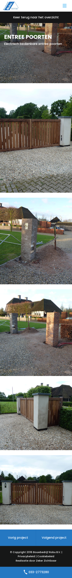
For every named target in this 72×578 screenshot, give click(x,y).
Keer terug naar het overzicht (36, 17)
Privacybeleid (26, 556)
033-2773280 (36, 572)
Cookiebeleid (45, 556)
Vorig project (18, 537)
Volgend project (54, 537)
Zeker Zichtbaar (46, 560)
